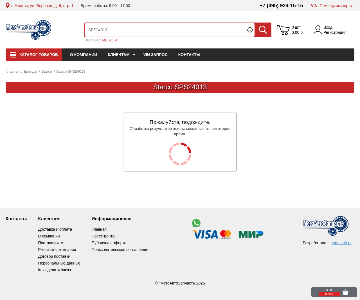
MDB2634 (109, 40)
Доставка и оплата (55, 229)
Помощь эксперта (331, 5)
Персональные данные (59, 263)
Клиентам (49, 218)
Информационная (112, 218)
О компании (49, 236)
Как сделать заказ (54, 270)
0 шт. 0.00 (298, 30)
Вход (327, 27)
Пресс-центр (103, 236)
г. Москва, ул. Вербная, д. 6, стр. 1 (42, 5)
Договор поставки (54, 256)
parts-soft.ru (341, 243)
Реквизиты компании (57, 249)
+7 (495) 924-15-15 (281, 5)
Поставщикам (50, 243)
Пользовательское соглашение (120, 249)
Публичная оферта (109, 243)
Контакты (16, 218)
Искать (263, 30)
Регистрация (334, 32)
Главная (99, 229)
